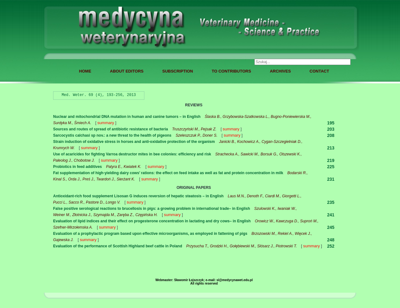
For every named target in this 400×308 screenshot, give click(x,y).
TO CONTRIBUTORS (231, 71)
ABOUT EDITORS (126, 71)
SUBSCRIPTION (177, 71)
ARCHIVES (280, 71)
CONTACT (319, 71)
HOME (85, 71)
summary (106, 122)
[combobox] (302, 62)
